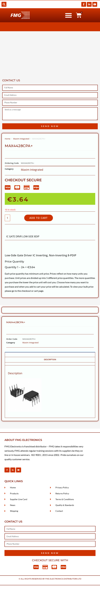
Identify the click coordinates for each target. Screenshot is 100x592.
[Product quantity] (7, 218)
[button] (3, 4)
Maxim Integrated (21, 138)
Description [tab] (50, 359)
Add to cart (38, 218)
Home (7, 138)
